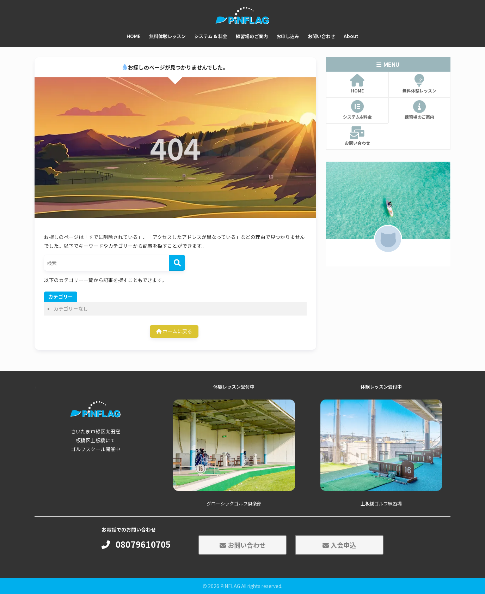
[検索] (177, 263)
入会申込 (339, 545)
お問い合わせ (243, 545)
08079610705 (136, 544)
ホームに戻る (174, 331)
